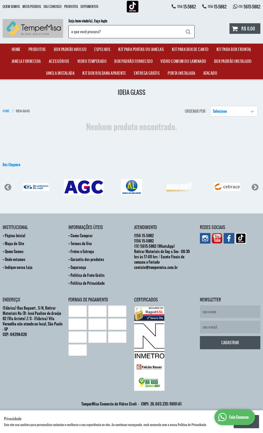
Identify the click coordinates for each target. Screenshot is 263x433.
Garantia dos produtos (87, 259)
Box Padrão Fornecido (133, 61)
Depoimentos (89, 6)
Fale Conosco (53, 6)
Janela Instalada (60, 73)
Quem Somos (11, 6)
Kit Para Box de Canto (190, 49)
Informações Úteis (85, 227)
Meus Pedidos (31, 6)
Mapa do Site (14, 243)
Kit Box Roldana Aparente (104, 73)
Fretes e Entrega (82, 251)
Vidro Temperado (92, 61)
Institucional (15, 227)
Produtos (71, 6)
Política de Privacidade (88, 283)
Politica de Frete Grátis (88, 275)
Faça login (100, 21)
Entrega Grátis (147, 73)
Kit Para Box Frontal (234, 49)
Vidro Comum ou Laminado (183, 61)
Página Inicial (15, 235)
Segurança (78, 267)
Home (16, 49)
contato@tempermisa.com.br (156, 267)
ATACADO (210, 73)
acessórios (59, 61)
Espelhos (102, 49)
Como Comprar (82, 235)
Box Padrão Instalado (233, 61)
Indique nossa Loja (18, 267)
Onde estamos (15, 259)
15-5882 (186, 6)
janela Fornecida (26, 61)
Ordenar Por (195, 111)
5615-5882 (249, 6)
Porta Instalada (181, 73)
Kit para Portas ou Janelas (141, 49)
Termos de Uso (81, 243)
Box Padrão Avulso (70, 49)
